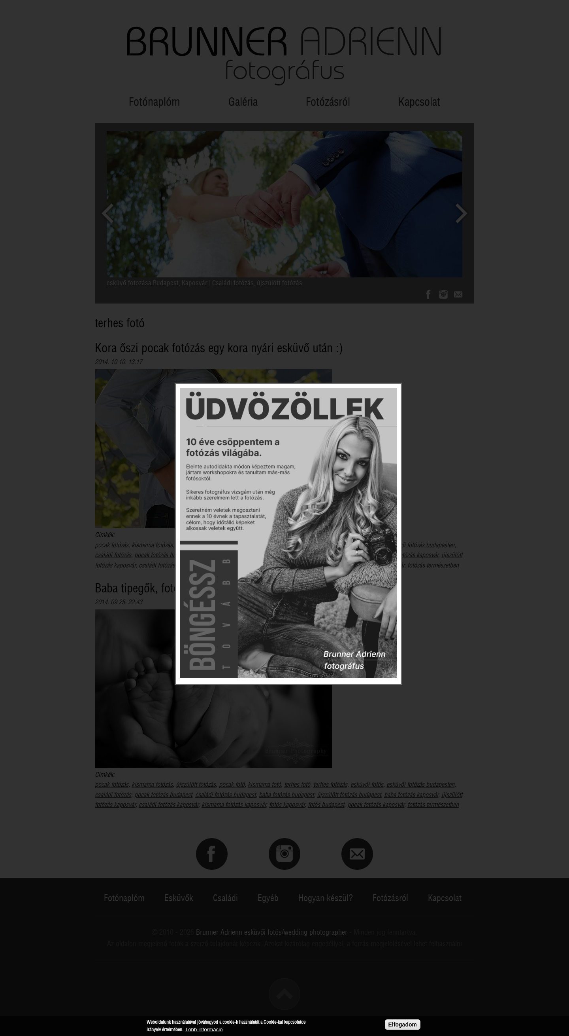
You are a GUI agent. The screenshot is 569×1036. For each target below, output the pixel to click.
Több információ (204, 1030)
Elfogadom (402, 1024)
